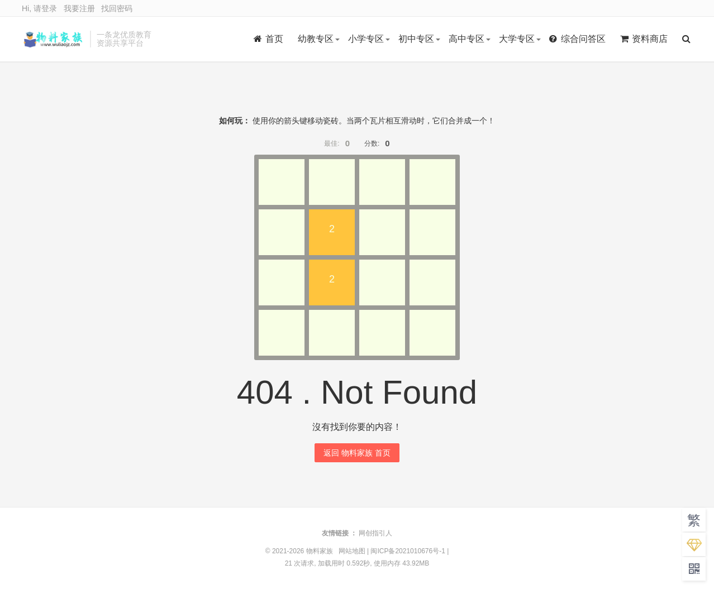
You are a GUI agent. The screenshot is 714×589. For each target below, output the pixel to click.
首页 (268, 39)
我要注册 (79, 8)
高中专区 (466, 39)
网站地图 (352, 551)
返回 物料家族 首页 (357, 452)
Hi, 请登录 (39, 8)
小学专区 (366, 39)
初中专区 (416, 39)
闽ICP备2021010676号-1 (407, 551)
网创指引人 (375, 533)
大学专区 (517, 39)
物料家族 (53, 39)
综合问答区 (577, 39)
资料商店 (644, 39)
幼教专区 (316, 39)
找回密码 (116, 8)
